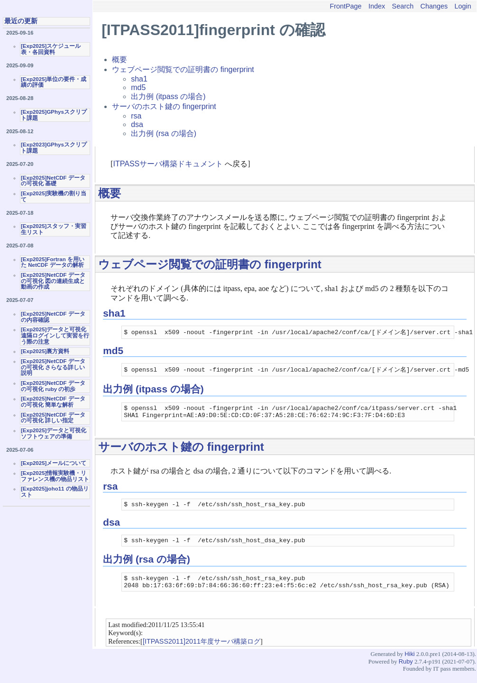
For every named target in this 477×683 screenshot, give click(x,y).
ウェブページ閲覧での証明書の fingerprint (183, 69)
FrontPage (345, 6)
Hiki (409, 663)
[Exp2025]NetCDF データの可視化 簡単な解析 (53, 402)
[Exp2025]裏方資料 (45, 351)
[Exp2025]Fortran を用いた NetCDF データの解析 (52, 262)
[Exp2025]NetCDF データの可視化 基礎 (53, 181)
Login (463, 6)
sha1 (139, 79)
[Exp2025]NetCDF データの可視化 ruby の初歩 (53, 386)
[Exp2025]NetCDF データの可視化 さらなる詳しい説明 (53, 367)
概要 (119, 59)
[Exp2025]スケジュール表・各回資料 (51, 49)
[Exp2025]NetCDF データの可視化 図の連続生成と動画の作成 (53, 281)
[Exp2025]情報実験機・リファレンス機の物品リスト (55, 476)
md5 (138, 87)
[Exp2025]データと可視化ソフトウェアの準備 (53, 433)
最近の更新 (20, 21)
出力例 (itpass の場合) (168, 96)
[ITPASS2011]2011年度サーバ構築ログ (201, 651)
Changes (434, 6)
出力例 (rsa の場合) (163, 133)
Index (376, 6)
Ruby (406, 670)
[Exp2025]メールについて (53, 463)
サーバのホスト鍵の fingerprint (164, 106)
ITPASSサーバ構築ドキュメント (168, 164)
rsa (136, 116)
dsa (137, 124)
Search (403, 6)
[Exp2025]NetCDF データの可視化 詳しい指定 (53, 418)
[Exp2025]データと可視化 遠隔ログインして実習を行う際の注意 (55, 335)
